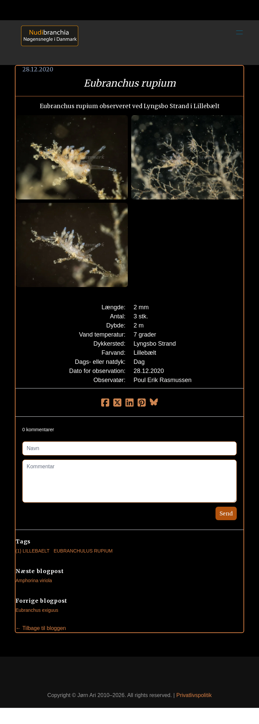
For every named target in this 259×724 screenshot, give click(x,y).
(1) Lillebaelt (33, 551)
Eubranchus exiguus (37, 610)
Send (226, 513)
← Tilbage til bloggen (41, 628)
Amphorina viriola (34, 580)
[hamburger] (239, 32)
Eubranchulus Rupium (83, 551)
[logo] (47, 42)
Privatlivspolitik (194, 695)
